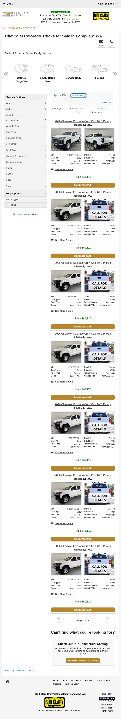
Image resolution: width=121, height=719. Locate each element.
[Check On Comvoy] (8, 682)
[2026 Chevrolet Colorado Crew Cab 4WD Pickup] (83, 121)
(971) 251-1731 (71, 19)
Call (111, 43)
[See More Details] (62, 169)
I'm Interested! (83, 185)
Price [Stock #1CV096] (83, 247)
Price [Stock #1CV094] (83, 460)
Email (101, 43)
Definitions (76, 680)
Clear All (106, 102)
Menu (8, 4)
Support (57, 684)
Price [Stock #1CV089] (83, 389)
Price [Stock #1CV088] (83, 177)
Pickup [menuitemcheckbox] (13, 205)
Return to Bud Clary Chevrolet (19, 27)
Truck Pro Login (71, 684)
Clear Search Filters (26, 214)
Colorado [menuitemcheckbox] (14, 120)
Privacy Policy (103, 680)
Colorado (77, 95)
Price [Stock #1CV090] (83, 531)
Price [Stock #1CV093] (83, 601)
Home (56, 680)
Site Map (89, 680)
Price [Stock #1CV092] (83, 318)
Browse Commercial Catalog (82, 660)
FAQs (65, 680)
